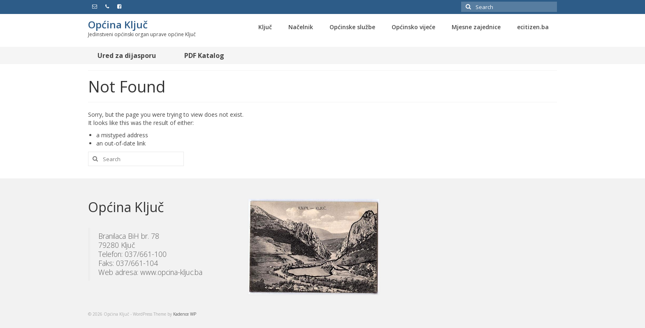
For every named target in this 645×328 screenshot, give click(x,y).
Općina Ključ (118, 24)
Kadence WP (184, 314)
